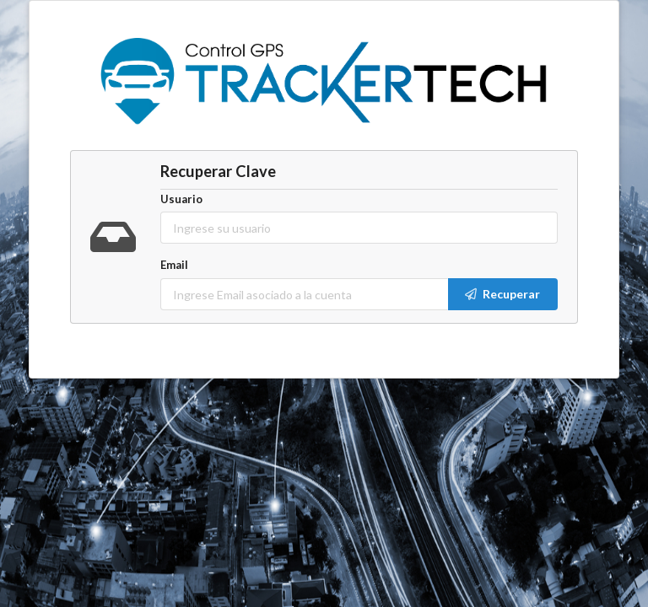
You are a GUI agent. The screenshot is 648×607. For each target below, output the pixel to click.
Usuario (181, 199)
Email (174, 264)
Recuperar (501, 294)
